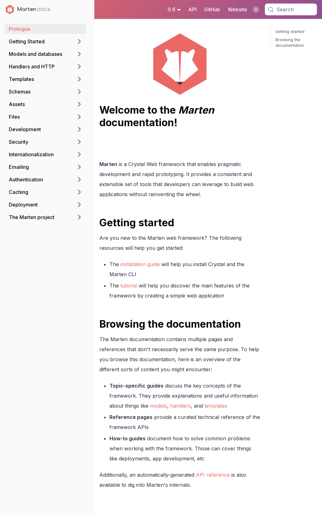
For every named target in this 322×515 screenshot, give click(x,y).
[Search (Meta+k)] (291, 9)
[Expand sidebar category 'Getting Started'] (79, 41)
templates (215, 406)
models (158, 406)
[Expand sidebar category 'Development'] (79, 129)
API (192, 9)
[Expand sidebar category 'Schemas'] (79, 92)
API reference (213, 475)
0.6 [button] (171, 9)
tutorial (128, 285)
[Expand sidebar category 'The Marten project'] (79, 217)
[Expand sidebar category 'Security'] (79, 142)
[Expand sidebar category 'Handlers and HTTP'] (79, 67)
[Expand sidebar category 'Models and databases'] (79, 54)
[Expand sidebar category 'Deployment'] (79, 205)
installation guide (140, 264)
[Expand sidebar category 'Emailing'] (79, 167)
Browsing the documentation (289, 42)
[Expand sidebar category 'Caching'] (79, 192)
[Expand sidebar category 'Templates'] (79, 79)
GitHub (212, 9)
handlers (180, 406)
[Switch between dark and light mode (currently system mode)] (256, 9)
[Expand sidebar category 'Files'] (79, 117)
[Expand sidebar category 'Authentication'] (79, 179)
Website (237, 9)
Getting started (289, 31)
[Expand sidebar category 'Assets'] (79, 104)
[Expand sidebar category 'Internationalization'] (79, 154)
